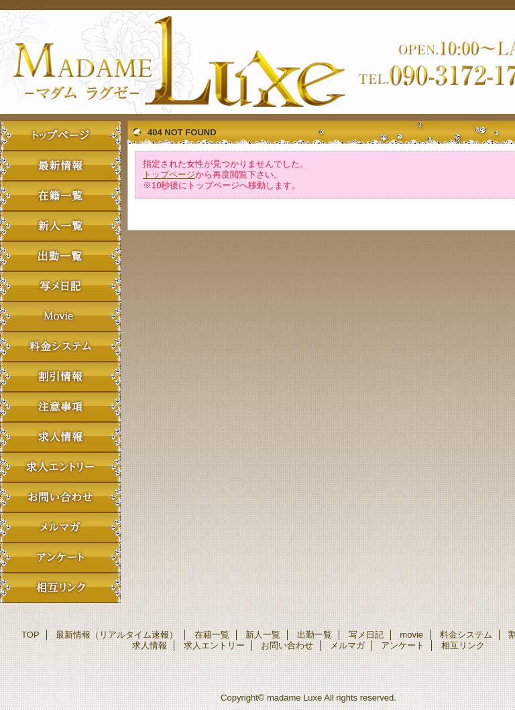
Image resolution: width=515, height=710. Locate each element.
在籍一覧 (60, 196)
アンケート (60, 558)
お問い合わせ (60, 497)
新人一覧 (60, 226)
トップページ (169, 174)
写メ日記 (60, 286)
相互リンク (60, 588)
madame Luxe (294, 698)
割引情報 (60, 377)
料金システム (60, 347)
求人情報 (60, 437)
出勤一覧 (60, 256)
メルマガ (60, 527)
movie (60, 316)
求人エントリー (60, 467)
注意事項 (60, 407)
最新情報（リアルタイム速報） (60, 166)
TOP (60, 136)
